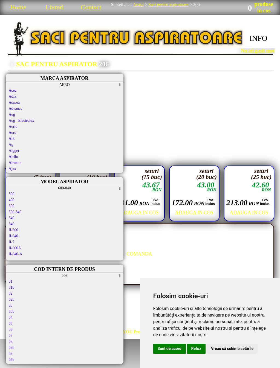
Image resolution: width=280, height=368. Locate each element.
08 (11, 342)
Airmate (15, 163)
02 (11, 293)
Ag (11, 145)
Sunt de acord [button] (169, 348)
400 (12, 200)
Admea (14, 102)
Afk (12, 139)
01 (11, 281)
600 (12, 206)
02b (12, 299)
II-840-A (15, 254)
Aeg (12, 114)
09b (12, 360)
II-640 (13, 236)
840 (12, 224)
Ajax (12, 169)
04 (11, 317)
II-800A (15, 248)
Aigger (14, 151)
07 (11, 336)
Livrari (54, 7)
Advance (15, 108)
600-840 (15, 212)
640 (12, 218)
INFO (258, 38)
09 (11, 354)
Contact (91, 7)
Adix (12, 96)
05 (11, 323)
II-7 (12, 242)
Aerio (13, 126)
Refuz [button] (196, 348)
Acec (13, 90)
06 (11, 330)
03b (12, 311)
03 (11, 305)
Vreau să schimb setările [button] (232, 348)
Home (18, 7)
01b (12, 287)
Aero (12, 133)
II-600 (13, 230)
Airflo (13, 157)
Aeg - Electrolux (21, 120)
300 (12, 194)
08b (12, 348)
